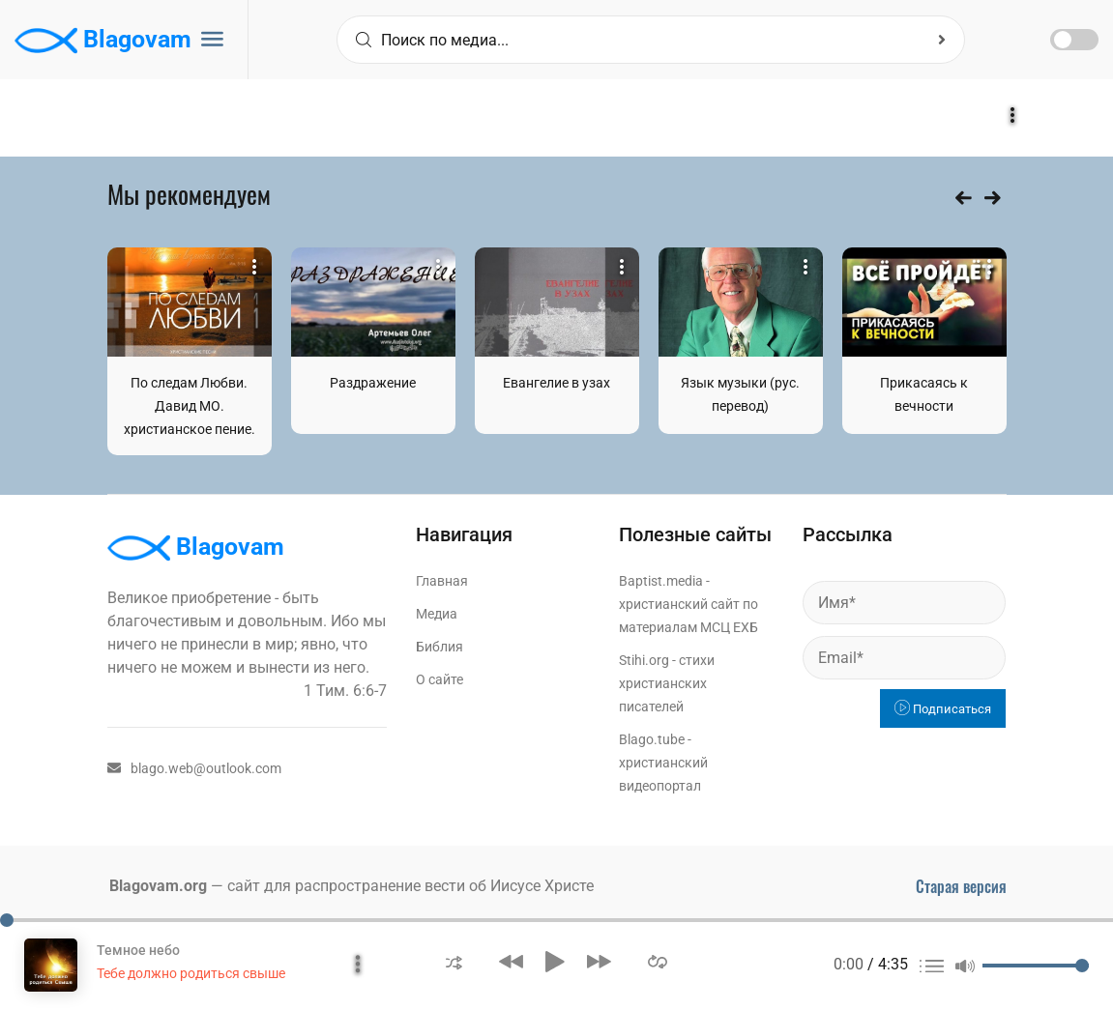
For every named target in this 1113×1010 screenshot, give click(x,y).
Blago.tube (652, 739)
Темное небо (138, 950)
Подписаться (942, 709)
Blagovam (103, 40)
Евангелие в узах (556, 382)
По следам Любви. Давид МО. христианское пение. (189, 406)
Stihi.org (644, 660)
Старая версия (961, 886)
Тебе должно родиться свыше (191, 973)
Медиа (436, 613)
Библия (439, 646)
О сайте (439, 679)
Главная (442, 581)
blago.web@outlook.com (194, 768)
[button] (454, 961)
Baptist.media (661, 581)
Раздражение (373, 382)
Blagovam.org (158, 886)
